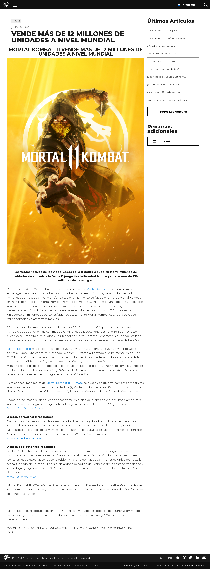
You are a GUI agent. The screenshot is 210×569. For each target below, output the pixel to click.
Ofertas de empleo (62, 565)
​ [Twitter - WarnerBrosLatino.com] (184, 557)
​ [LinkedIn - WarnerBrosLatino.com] (198, 557)
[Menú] (15, 4)
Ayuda (94, 565)
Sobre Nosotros (12, 565)
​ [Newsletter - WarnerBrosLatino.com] (204, 557)
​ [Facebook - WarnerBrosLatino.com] (178, 557)
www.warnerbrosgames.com (26, 438)
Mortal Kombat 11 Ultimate (64, 382)
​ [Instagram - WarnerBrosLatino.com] (191, 557)
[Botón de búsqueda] (206, 4)
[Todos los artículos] (173, 111)
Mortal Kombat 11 (98, 289)
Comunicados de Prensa (36, 565)
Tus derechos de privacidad (191, 565)
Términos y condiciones (136, 565)
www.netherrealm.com (23, 476)
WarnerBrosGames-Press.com (27, 408)
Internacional (82, 565)
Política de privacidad (162, 565)
